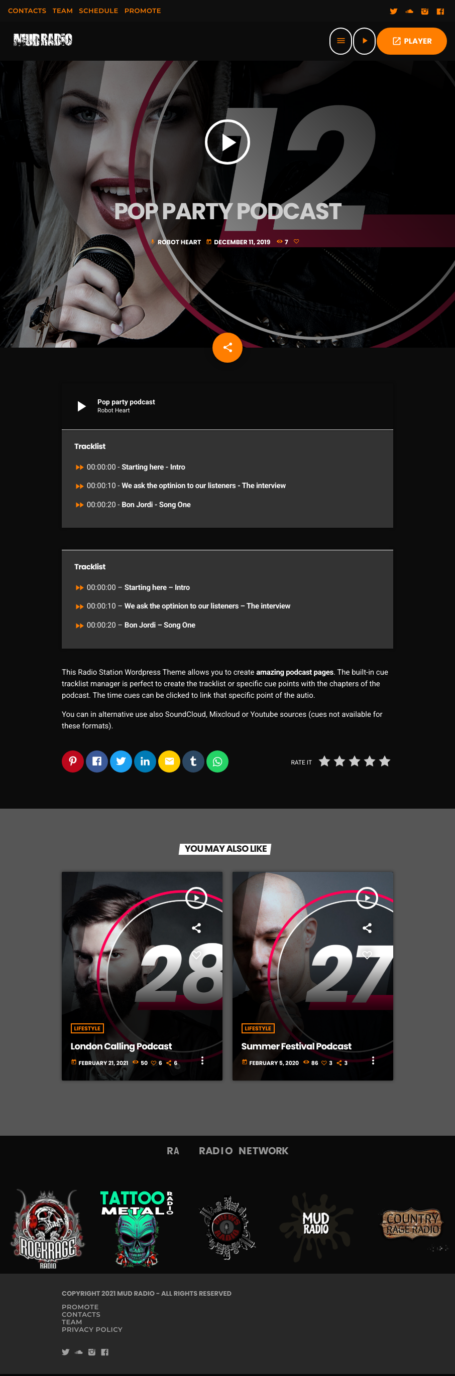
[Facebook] (440, 12)
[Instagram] (425, 12)
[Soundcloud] (409, 12)
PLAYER (412, 41)
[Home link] (43, 41)
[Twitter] (394, 12)
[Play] (364, 41)
